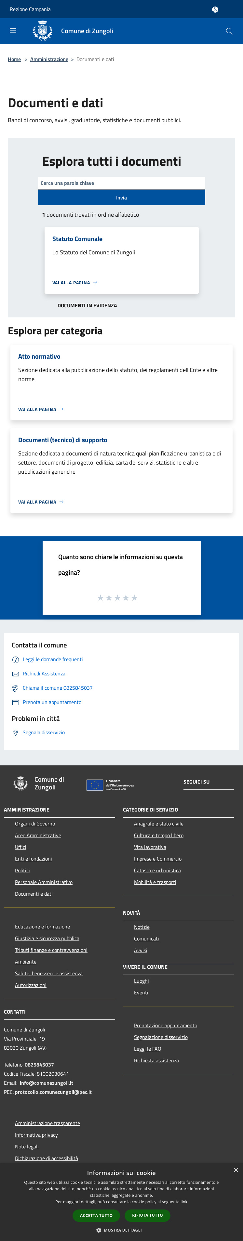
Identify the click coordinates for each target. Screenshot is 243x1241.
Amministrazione (49, 59)
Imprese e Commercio (158, 859)
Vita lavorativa (150, 847)
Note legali (27, 1146)
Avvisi (140, 950)
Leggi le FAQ (147, 1049)
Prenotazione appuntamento (165, 1025)
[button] (121, 1230)
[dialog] (121, 1202)
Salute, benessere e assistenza (49, 973)
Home (14, 59)
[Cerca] (229, 31)
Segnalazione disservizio (161, 1037)
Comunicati (146, 938)
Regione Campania (30, 9)
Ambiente (25, 962)
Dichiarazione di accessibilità (46, 1158)
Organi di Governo (35, 823)
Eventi (141, 992)
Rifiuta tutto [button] (147, 1215)
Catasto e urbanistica (157, 870)
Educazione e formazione (42, 926)
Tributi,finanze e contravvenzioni (51, 950)
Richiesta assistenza (156, 1060)
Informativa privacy (36, 1135)
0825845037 (39, 1064)
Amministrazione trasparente (47, 1123)
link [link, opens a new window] (184, 1202)
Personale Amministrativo (44, 882)
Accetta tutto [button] (96, 1215)
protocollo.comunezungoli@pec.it (53, 1092)
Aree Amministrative (38, 835)
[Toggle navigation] (13, 30)
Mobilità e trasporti (155, 882)
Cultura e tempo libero (158, 835)
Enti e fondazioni (33, 859)
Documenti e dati (34, 894)
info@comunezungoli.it (46, 1083)
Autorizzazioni (31, 985)
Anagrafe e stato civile (158, 823)
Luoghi (141, 981)
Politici (22, 870)
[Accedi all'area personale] (215, 10)
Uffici (20, 847)
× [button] (235, 1170)
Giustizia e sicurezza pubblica (47, 938)
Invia (121, 197)
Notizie (142, 927)
